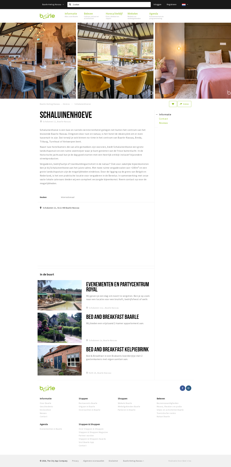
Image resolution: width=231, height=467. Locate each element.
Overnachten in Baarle (89, 409)
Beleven (161, 398)
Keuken (43, 197)
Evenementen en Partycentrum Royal (117, 287)
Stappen (83, 398)
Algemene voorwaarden (93, 461)
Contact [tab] (163, 118)
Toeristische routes (166, 413)
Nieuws (43, 413)
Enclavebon (45, 409)
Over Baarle (45, 403)
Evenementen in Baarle (51, 429)
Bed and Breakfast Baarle (112, 316)
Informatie (46, 398)
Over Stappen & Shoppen (91, 429)
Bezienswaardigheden (167, 403)
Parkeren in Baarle (127, 409)
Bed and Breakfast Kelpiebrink (117, 349)
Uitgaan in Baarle (87, 406)
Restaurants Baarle (88, 403)
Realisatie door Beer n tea (179, 461)
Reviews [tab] (163, 122)
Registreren (171, 4)
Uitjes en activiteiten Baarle (170, 409)
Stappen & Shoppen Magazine (93, 432)
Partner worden (86, 435)
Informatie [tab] (165, 114)
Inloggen (157, 4)
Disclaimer (113, 461)
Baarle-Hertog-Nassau (53, 4)
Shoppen (122, 398)
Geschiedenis (46, 406)
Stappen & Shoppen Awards (92, 438)
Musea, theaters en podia (169, 406)
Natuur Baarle (163, 416)
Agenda (44, 424)
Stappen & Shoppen (89, 424)
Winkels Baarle (125, 403)
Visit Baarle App (86, 442)
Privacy (75, 461)
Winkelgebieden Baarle (129, 406)
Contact (43, 416)
